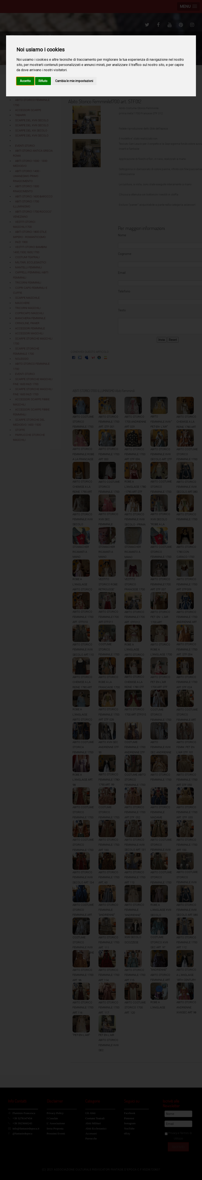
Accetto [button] (25, 81)
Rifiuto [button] (43, 81)
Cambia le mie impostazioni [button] (74, 81)
